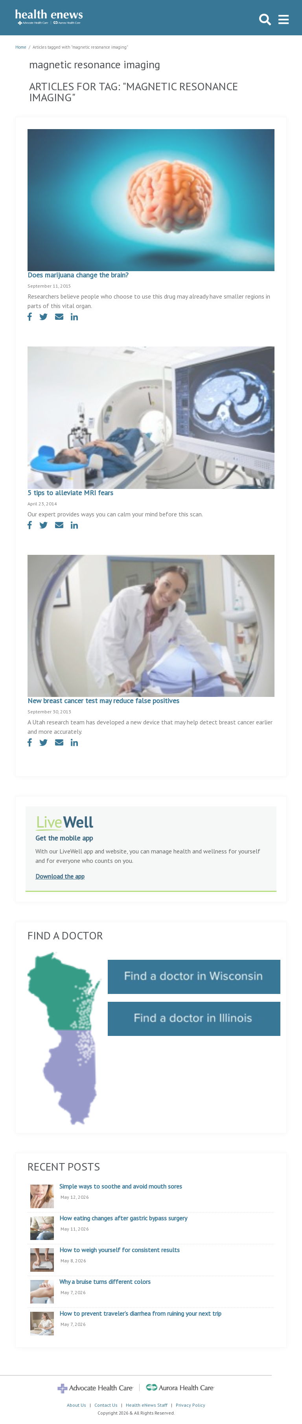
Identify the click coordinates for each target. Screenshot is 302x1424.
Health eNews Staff (147, 1405)
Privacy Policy (190, 1405)
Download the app (60, 876)
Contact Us (106, 1405)
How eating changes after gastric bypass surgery (123, 1218)
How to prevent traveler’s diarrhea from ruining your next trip (140, 1313)
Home (20, 47)
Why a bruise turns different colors (105, 1281)
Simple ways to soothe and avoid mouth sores (120, 1186)
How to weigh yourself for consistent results (119, 1250)
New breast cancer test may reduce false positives (103, 700)
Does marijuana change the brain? (78, 274)
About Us (76, 1405)
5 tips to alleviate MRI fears (70, 492)
